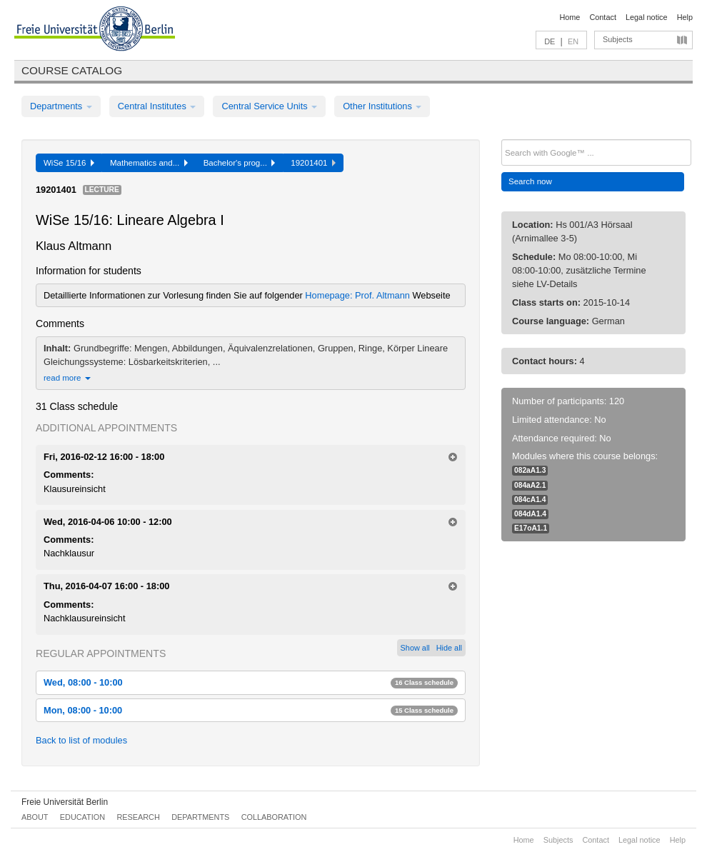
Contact (602, 17)
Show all (415, 647)
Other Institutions (382, 106)
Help (685, 17)
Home (569, 17)
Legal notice (647, 17)
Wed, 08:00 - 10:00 (251, 682)
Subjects (618, 39)
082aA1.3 (530, 470)
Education (82, 817)
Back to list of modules (81, 740)
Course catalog (71, 70)
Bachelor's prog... (240, 163)
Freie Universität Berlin (64, 802)
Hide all (449, 647)
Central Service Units (269, 106)
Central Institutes (157, 106)
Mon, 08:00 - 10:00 (251, 710)
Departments (61, 106)
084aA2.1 (530, 485)
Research (137, 817)
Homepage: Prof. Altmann (358, 295)
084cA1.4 (530, 499)
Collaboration (274, 817)
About (34, 817)
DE (549, 41)
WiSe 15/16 (69, 163)
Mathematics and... (149, 163)
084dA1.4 (530, 514)
